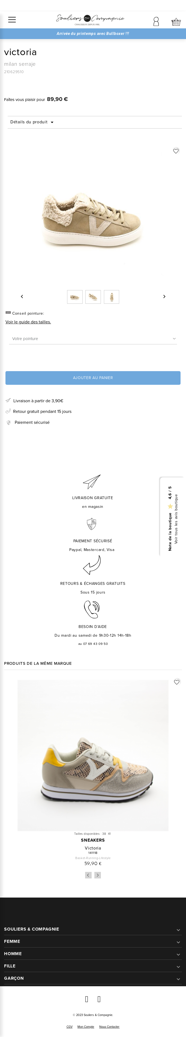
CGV (70, 1026)
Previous (88, 875)
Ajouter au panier (93, 378)
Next (97, 875)
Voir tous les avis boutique (176, 519)
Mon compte (85, 1026)
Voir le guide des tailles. (28, 322)
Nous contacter (109, 1026)
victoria (93, 848)
